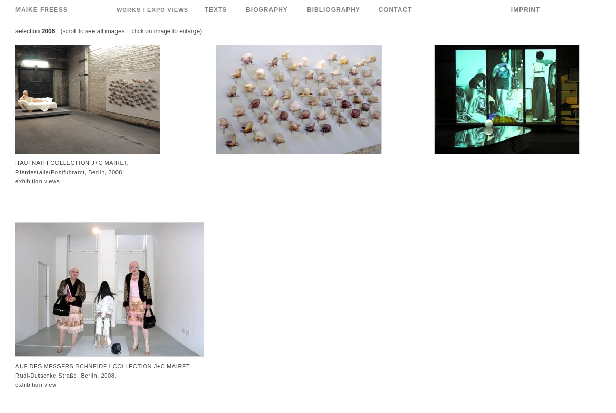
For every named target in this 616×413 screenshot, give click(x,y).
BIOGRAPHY (267, 9)
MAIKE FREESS (41, 9)
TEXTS (216, 9)
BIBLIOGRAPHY (333, 9)
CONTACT (395, 9)
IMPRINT (525, 9)
